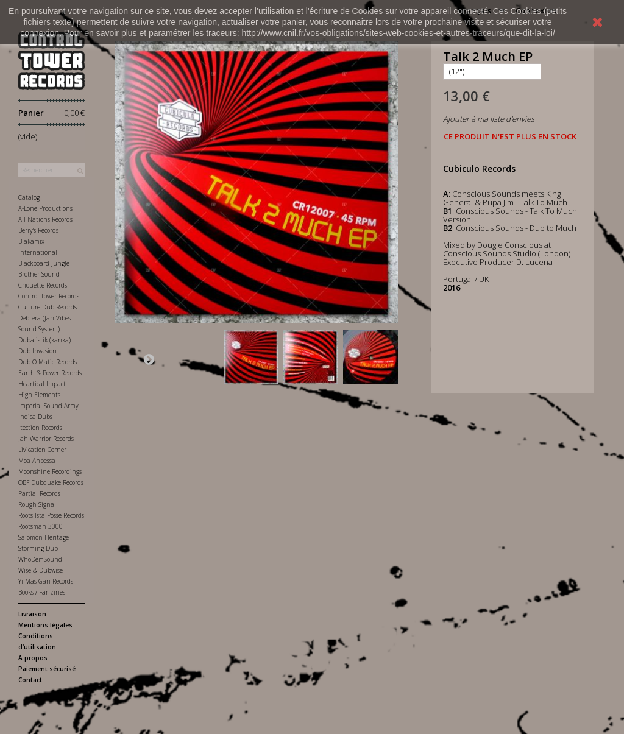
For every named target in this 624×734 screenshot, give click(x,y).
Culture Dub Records (47, 307)
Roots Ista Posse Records (51, 515)
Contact (30, 680)
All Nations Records (45, 219)
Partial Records (39, 493)
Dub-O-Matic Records (47, 362)
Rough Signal (37, 504)
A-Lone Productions (45, 208)
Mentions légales (45, 625)
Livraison (32, 614)
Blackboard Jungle (43, 263)
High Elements (39, 394)
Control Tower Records (48, 296)
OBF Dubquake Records (50, 482)
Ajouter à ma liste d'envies (488, 118)
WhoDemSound (40, 559)
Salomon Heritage (43, 537)
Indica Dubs (35, 416)
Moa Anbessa (36, 460)
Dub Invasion (37, 351)
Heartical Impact (42, 383)
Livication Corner (42, 449)
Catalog (29, 197)
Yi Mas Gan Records (45, 581)
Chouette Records (42, 285)
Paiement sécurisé (47, 669)
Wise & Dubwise (40, 570)
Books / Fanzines (41, 592)
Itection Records (40, 427)
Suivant (149, 359)
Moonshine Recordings (50, 471)
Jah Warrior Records (46, 438)
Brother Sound (39, 274)
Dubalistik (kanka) (44, 340)
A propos (33, 658)
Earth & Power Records (50, 373)
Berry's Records (38, 230)
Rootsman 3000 (40, 526)
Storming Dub (38, 548)
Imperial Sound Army (48, 405)
